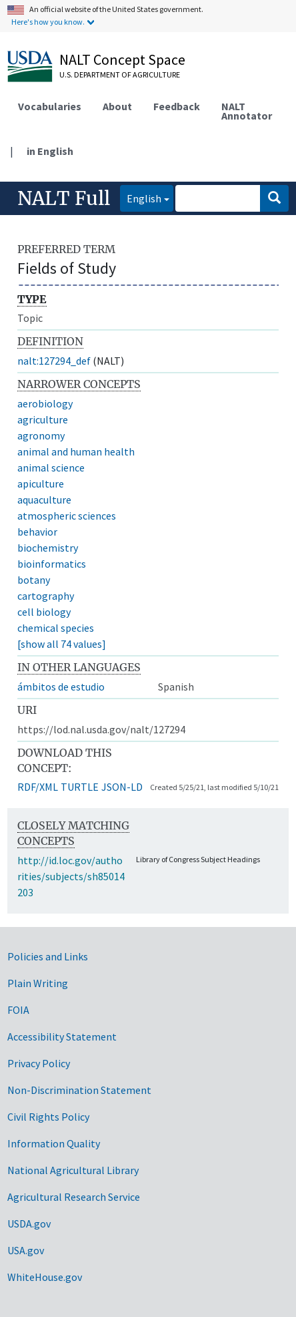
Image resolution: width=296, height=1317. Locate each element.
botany (33, 579)
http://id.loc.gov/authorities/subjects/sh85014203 (71, 876)
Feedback (176, 106)
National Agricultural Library (73, 1170)
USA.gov (25, 1250)
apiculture (40, 483)
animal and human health (76, 451)
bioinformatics (51, 563)
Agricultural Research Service (73, 1196)
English (140, 197)
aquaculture (44, 499)
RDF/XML (37, 786)
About (117, 106)
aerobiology (45, 403)
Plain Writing (37, 983)
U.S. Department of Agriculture (119, 74)
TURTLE (80, 786)
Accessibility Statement (62, 1036)
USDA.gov (29, 1223)
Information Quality (53, 1143)
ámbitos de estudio (61, 686)
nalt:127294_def (54, 360)
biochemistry (47, 547)
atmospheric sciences (66, 515)
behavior (37, 531)
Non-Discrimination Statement (79, 1090)
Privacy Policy (38, 1063)
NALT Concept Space (122, 59)
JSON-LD (122, 786)
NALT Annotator (246, 111)
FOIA (18, 1009)
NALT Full (63, 198)
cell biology (44, 611)
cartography (45, 595)
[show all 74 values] (61, 643)
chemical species (55, 627)
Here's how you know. (48, 22)
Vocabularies (49, 106)
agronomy (41, 435)
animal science (51, 467)
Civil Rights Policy (48, 1116)
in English (50, 151)
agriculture (42, 419)
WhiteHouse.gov (44, 1277)
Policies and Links (47, 956)
